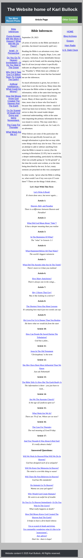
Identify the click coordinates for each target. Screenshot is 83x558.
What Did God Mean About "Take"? (42, 223)
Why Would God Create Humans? (42, 494)
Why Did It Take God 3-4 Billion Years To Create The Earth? (13, 76)
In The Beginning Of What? (41, 237)
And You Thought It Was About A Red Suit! (42, 441)
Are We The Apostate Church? (41, 399)
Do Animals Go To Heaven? (41, 485)
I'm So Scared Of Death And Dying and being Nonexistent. (13, 115)
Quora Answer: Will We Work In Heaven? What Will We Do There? (13, 41)
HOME (70, 31)
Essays (70, 41)
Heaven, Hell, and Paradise (42, 206)
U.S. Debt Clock (70, 50)
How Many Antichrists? (41, 279)
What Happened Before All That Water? (42, 251)
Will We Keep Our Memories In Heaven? (42, 468)
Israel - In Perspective (13, 52)
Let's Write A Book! (42, 192)
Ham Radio (70, 45)
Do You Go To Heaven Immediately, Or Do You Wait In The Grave (13, 63)
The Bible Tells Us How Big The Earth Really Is (42, 382)
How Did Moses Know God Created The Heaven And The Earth (13, 101)
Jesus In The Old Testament (42, 351)
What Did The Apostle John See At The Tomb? (42, 265)
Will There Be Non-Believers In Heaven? (42, 477)
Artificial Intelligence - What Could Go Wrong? (13, 88)
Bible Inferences (13, 30)
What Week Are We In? (13, 133)
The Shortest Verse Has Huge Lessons (41, 306)
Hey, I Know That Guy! (41, 292)
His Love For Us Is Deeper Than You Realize (41, 320)
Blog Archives (70, 36)
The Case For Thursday (13, 126)
